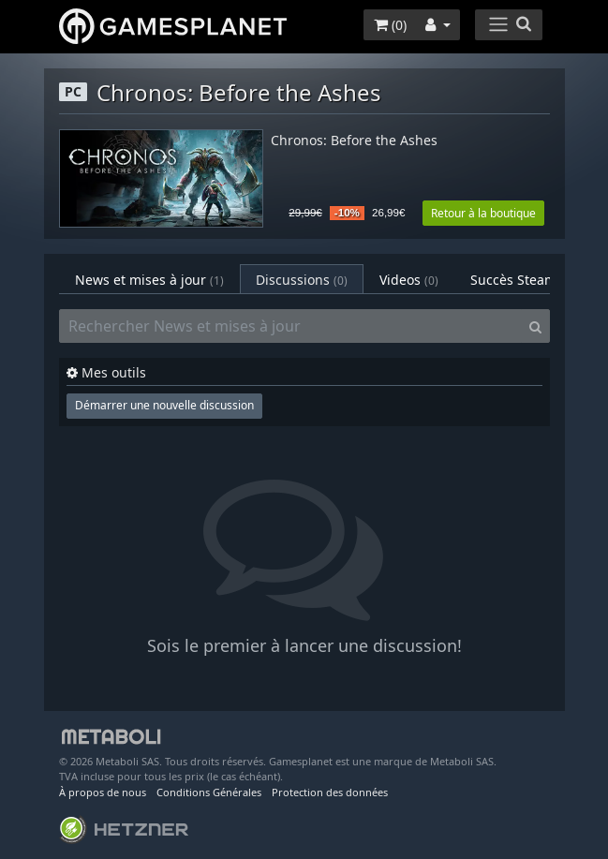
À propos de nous (102, 792)
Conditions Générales (208, 792)
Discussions (302, 280)
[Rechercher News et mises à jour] (290, 326)
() (390, 25)
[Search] (535, 326)
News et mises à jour (149, 280)
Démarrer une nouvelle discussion (164, 405)
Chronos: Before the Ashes (354, 141)
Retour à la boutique (483, 213)
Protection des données (330, 792)
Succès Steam (525, 280)
